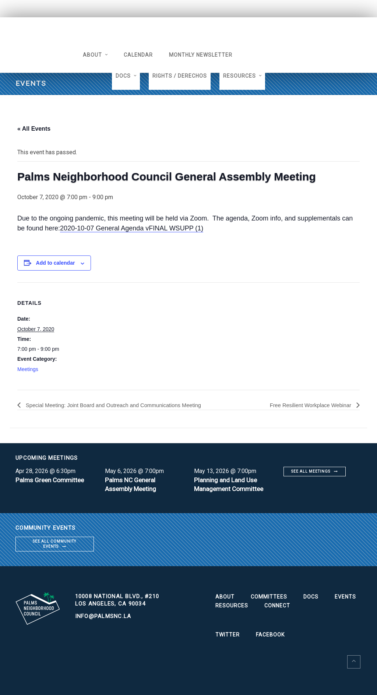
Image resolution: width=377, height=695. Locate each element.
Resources (239, 76)
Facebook (270, 635)
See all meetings (310, 471)
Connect (277, 606)
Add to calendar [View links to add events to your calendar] (55, 263)
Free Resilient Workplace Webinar (307, 405)
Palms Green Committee (51, 480)
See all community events (54, 543)
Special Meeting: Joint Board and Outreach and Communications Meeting (121, 405)
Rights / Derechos (179, 76)
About (84, 55)
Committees (269, 597)
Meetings (27, 369)
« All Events (33, 129)
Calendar (129, 55)
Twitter (227, 635)
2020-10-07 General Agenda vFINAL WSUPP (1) (131, 228)
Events (345, 597)
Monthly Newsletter (192, 55)
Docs (123, 76)
